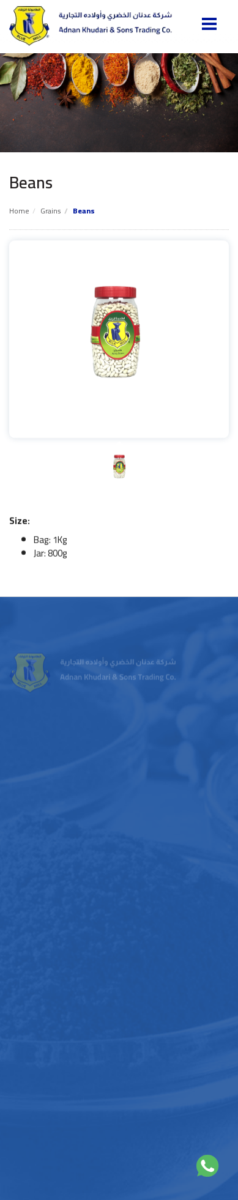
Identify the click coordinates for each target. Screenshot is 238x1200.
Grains (50, 211)
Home (19, 211)
